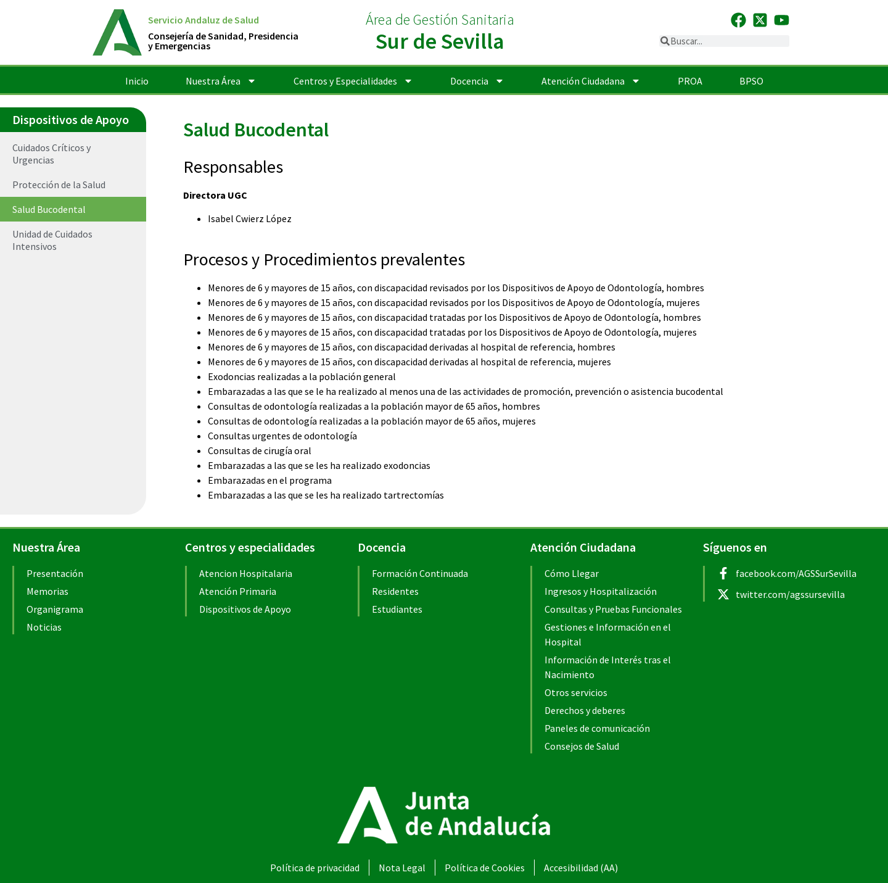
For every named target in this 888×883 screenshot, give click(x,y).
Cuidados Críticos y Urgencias (51, 153)
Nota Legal (402, 867)
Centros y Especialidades (353, 81)
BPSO (751, 81)
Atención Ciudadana (591, 81)
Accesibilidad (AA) (581, 867)
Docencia (477, 81)
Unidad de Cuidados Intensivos (52, 240)
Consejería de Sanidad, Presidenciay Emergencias (223, 41)
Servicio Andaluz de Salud (203, 20)
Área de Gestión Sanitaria (440, 19)
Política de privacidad (315, 867)
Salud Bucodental (49, 209)
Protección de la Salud (58, 184)
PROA (690, 81)
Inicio (137, 81)
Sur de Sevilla (440, 41)
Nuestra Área (221, 81)
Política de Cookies (485, 867)
